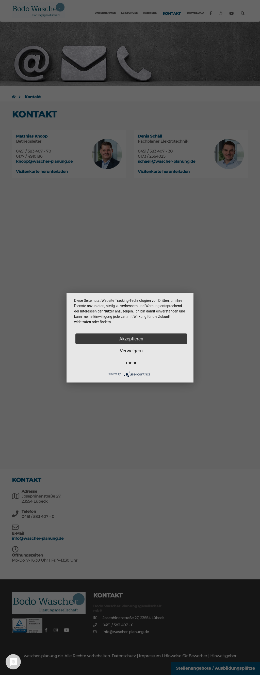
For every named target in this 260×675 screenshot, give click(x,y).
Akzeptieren (131, 338)
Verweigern (131, 350)
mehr (131, 362)
